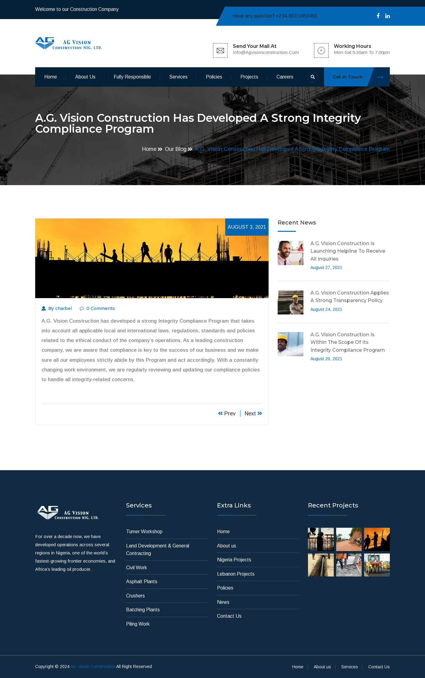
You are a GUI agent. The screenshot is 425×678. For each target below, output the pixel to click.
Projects (249, 76)
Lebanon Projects (236, 574)
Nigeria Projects (234, 559)
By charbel (57, 308)
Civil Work (136, 567)
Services (178, 76)
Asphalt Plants (141, 581)
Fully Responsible (132, 76)
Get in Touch (361, 76)
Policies (214, 76)
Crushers (135, 595)
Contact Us (229, 616)
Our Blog (175, 149)
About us (85, 76)
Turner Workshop (144, 531)
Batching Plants (143, 609)
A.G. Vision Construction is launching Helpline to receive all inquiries (347, 251)
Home (50, 76)
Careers (284, 76)
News (223, 602)
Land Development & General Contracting (157, 549)
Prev (227, 413)
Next (253, 413)
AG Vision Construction (92, 666)
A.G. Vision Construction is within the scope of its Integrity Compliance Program (347, 342)
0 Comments (97, 308)
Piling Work (138, 623)
